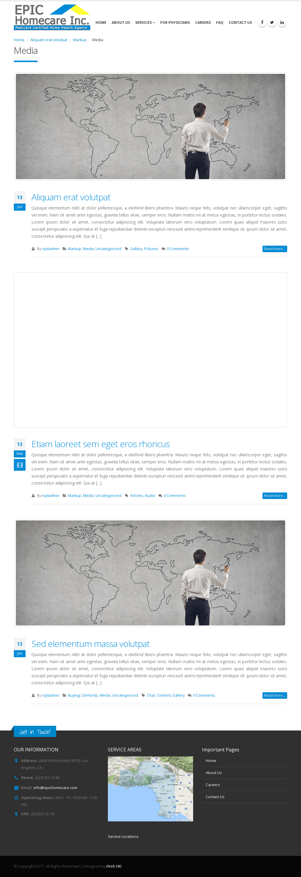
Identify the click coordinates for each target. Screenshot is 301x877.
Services (143, 22)
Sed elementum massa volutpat (90, 644)
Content (164, 695)
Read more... (274, 248)
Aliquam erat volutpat (71, 197)
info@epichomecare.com (55, 787)
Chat (151, 695)
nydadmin (50, 248)
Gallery (136, 248)
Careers (203, 22)
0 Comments (178, 248)
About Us (121, 22)
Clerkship (89, 695)
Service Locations (123, 836)
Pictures (151, 248)
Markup (74, 248)
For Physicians (175, 22)
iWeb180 (113, 866)
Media (88, 248)
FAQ (219, 22)
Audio (150, 495)
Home (101, 22)
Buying (74, 695)
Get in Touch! (35, 732)
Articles (136, 495)
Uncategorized (108, 248)
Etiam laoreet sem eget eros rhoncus (100, 444)
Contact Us (240, 22)
